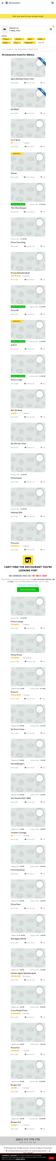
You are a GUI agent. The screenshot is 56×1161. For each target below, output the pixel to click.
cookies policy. (20, 1159)
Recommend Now (28, 589)
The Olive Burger (18, 208)
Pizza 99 (14, 310)
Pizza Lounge (17, 621)
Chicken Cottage (18, 832)
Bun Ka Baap (16, 410)
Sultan (14, 173)
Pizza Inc (15, 543)
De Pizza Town (17, 729)
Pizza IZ (14, 692)
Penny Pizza (16, 655)
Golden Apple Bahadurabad (23, 973)
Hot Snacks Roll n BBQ (21, 798)
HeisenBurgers (17, 763)
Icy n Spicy (15, 140)
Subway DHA (16, 512)
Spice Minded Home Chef (22, 79)
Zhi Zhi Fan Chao (18, 443)
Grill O (14, 345)
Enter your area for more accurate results (28, 16)
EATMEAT (15, 109)
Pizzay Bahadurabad (20, 273)
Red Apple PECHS (18, 938)
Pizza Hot (15, 1047)
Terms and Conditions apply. (28, 585)
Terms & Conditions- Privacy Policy (40, 1148)
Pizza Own (15, 904)
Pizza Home (16, 478)
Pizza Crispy (16, 379)
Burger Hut (16, 1085)
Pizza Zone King (18, 242)
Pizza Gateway (18, 870)
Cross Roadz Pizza (19, 1010)
